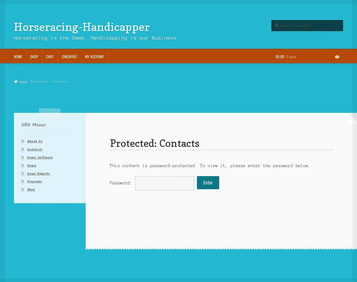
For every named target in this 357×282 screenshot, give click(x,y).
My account (94, 56)
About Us (34, 141)
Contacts (34, 149)
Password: (152, 183)
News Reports (38, 173)
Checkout (69, 56)
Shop (34, 56)
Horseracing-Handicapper (82, 26)
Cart (50, 56)
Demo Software (40, 157)
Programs (34, 181)
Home (18, 56)
